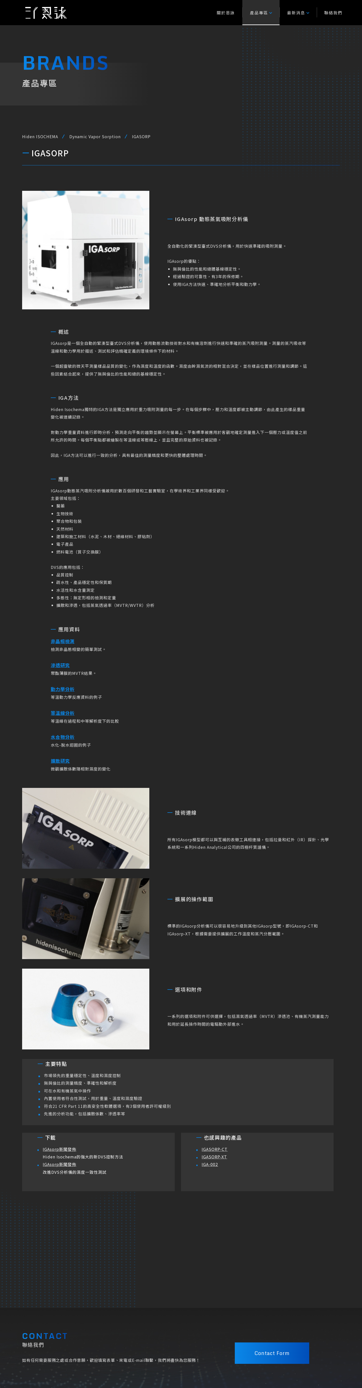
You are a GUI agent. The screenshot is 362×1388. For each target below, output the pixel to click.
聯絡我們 (333, 13)
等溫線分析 (63, 714)
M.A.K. (334, 1372)
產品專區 (261, 13)
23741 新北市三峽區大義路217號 (135, 1372)
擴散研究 (60, 761)
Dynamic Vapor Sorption (95, 136)
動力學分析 (63, 690)
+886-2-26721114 (124, 1357)
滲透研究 (60, 666)
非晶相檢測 (63, 642)
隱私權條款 (180, 1372)
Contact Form (272, 1303)
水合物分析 (63, 738)
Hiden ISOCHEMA (40, 136)
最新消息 (298, 13)
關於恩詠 (226, 13)
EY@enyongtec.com (124, 1365)
